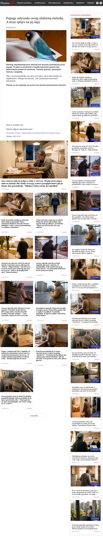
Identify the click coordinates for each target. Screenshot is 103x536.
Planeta (8, 3)
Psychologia (54, 3)
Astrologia (40, 3)
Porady (90, 3)
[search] (101, 3)
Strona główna (24, 3)
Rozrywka (68, 3)
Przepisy (80, 3)
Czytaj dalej (34, 416)
